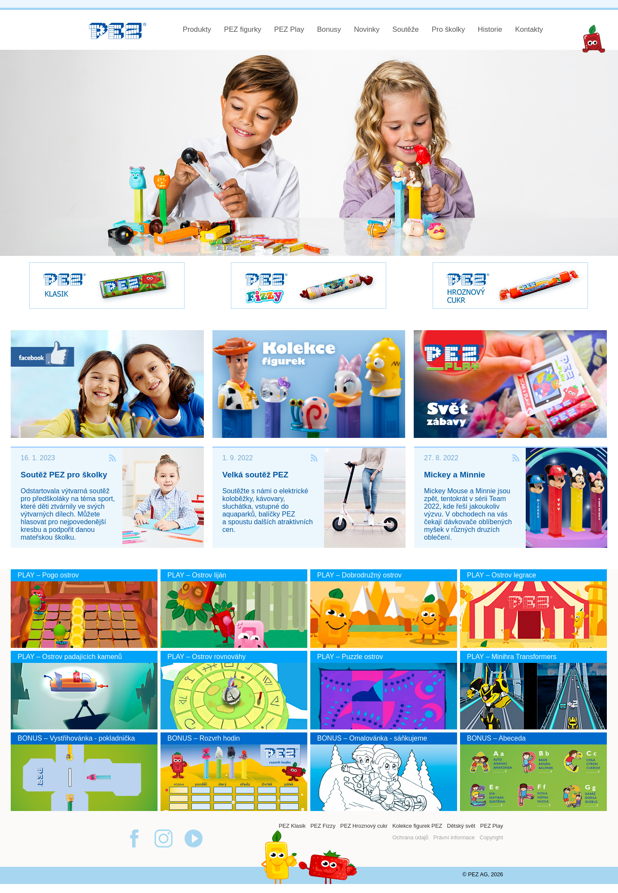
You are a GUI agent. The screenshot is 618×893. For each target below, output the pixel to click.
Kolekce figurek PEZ (417, 826)
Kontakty (529, 29)
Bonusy (329, 29)
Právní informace (454, 837)
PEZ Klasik (292, 826)
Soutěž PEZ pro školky (64, 474)
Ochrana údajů (410, 837)
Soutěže (405, 29)
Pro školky (448, 29)
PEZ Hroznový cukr (364, 826)
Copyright (491, 837)
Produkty (197, 29)
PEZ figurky (242, 29)
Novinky (367, 29)
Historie (490, 29)
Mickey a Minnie (454, 474)
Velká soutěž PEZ (255, 474)
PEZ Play (289, 29)
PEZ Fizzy (322, 826)
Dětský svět (461, 826)
